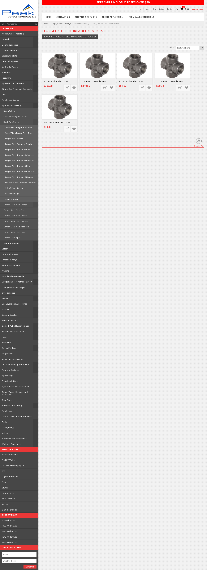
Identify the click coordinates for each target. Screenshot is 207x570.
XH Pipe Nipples (12, 199)
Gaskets (5, 309)
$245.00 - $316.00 (9, 537)
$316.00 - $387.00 (9, 542)
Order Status (158, 9)
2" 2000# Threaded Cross (93, 81)
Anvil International (10, 454)
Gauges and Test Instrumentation (17, 281)
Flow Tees (6, 72)
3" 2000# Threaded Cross (56, 81)
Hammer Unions (9, 320)
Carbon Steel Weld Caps (14, 210)
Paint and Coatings (10, 370)
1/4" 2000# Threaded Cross (57, 122)
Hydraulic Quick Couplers (13, 83)
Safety (5, 248)
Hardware (6, 78)
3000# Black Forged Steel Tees (18, 133)
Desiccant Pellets (9, 55)
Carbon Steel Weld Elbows (15, 215)
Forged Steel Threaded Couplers (19, 155)
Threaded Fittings (9, 259)
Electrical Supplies (10, 61)
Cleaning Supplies (10, 45)
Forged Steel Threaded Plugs (18, 166)
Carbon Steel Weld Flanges (16, 221)
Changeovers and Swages (13, 287)
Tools (4, 422)
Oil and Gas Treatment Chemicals (17, 89)
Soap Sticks (7, 400)
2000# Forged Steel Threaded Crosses (70, 36)
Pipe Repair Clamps (10, 100)
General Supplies (9, 315)
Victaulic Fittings (12, 193)
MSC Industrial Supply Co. (13, 465)
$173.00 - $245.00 (9, 531)
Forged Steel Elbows (14, 138)
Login (169, 9)
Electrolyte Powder (10, 67)
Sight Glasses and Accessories (15, 386)
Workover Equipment (11, 444)
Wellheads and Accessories (14, 438)
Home (46, 23)
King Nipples (7, 353)
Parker (5, 482)
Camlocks (6, 39)
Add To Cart (67, 87)
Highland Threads (10, 476)
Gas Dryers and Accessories (14, 303)
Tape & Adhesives (10, 254)
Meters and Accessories (12, 359)
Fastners (6, 298)
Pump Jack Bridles (10, 381)
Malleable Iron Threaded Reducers (20, 182)
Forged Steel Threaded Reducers (20, 171)
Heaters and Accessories (13, 331)
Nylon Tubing (9, 111)
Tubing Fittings (8, 427)
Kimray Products (9, 348)
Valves (5, 433)
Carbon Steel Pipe (12, 237)
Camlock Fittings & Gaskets (15, 116)
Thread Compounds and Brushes (17, 416)
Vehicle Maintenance (11, 265)
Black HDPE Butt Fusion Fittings (15, 326)
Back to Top (199, 146)
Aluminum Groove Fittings (13, 33)
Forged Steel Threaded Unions (19, 177)
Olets (4, 94)
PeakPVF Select (9, 460)
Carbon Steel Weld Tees (14, 232)
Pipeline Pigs (7, 375)
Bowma (5, 487)
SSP (3, 471)
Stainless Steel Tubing (12, 405)
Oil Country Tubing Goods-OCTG (16, 364)
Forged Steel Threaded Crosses (19, 160)
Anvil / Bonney (8, 498)
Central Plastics (9, 493)
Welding (5, 270)
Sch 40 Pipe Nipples (14, 188)
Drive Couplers (8, 293)
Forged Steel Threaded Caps (18, 149)
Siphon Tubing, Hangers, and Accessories (15, 393)
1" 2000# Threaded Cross (131, 81)
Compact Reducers (10, 50)
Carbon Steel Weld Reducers (16, 226)
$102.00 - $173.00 (9, 525)
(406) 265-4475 (198, 9)
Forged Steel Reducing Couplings (20, 144)
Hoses (5, 337)
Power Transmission (11, 243)
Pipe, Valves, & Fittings (12, 105)
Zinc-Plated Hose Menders (14, 276)
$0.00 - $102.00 (8, 520)
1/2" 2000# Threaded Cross (169, 81)
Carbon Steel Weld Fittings (15, 204)
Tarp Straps (7, 411)
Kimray (5, 504)
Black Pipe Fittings (11, 122)
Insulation (6, 342)
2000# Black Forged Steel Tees (18, 127)
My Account (145, 9)
